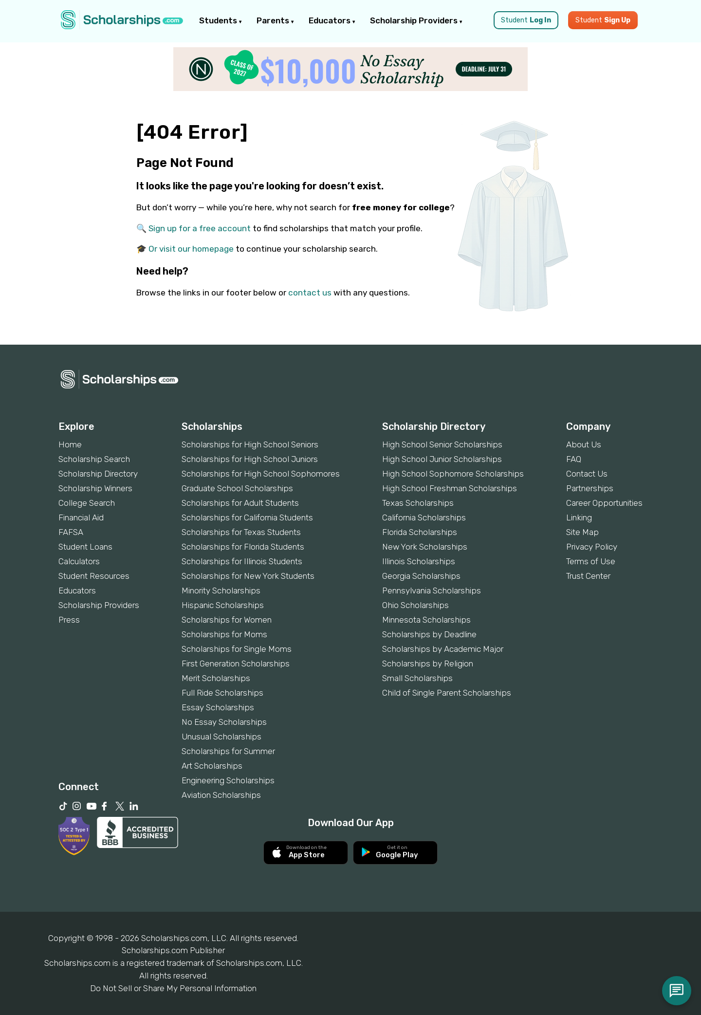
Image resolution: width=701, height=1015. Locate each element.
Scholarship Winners (95, 488)
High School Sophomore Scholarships (453, 474)
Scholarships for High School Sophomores (261, 474)
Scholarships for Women (227, 620)
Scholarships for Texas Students (241, 532)
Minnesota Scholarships (426, 620)
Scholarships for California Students (247, 517)
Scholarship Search (94, 459)
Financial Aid (81, 517)
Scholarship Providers (416, 20)
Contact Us (587, 474)
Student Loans (85, 547)
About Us (583, 444)
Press (69, 620)
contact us (310, 292)
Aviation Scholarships (221, 795)
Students (220, 20)
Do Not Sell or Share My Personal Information (173, 988)
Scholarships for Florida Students (243, 547)
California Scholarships (424, 517)
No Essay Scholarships (224, 722)
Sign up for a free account (199, 228)
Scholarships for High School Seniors (250, 444)
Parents (275, 20)
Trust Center (588, 576)
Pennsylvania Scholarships (431, 590)
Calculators (79, 561)
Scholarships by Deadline (429, 634)
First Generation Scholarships (236, 663)
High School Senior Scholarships (442, 444)
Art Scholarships (212, 766)
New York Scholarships (424, 547)
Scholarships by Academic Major (442, 649)
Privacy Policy (591, 547)
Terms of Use (590, 561)
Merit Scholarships (216, 678)
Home (70, 444)
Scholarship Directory (98, 474)
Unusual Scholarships (221, 736)
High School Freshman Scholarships (449, 488)
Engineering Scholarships (228, 780)
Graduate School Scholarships (237, 488)
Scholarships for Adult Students (240, 503)
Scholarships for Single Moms (237, 649)
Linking (579, 517)
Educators (332, 20)
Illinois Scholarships (418, 561)
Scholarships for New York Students (248, 576)
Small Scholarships (417, 678)
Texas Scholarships (418, 503)
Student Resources (93, 576)
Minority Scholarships (221, 590)
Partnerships (589, 488)
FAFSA (70, 532)
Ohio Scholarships (415, 605)
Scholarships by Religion (427, 663)
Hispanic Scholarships (223, 605)
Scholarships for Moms (224, 634)
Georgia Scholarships (421, 576)
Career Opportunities (604, 503)
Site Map (582, 532)
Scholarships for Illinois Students (242, 561)
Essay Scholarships (218, 707)
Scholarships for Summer (228, 751)
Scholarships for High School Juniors (250, 459)
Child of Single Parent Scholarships (446, 693)
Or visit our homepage (191, 249)
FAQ (573, 459)
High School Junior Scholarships (442, 459)
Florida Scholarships (419, 532)
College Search (86, 503)
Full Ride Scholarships (222, 693)
